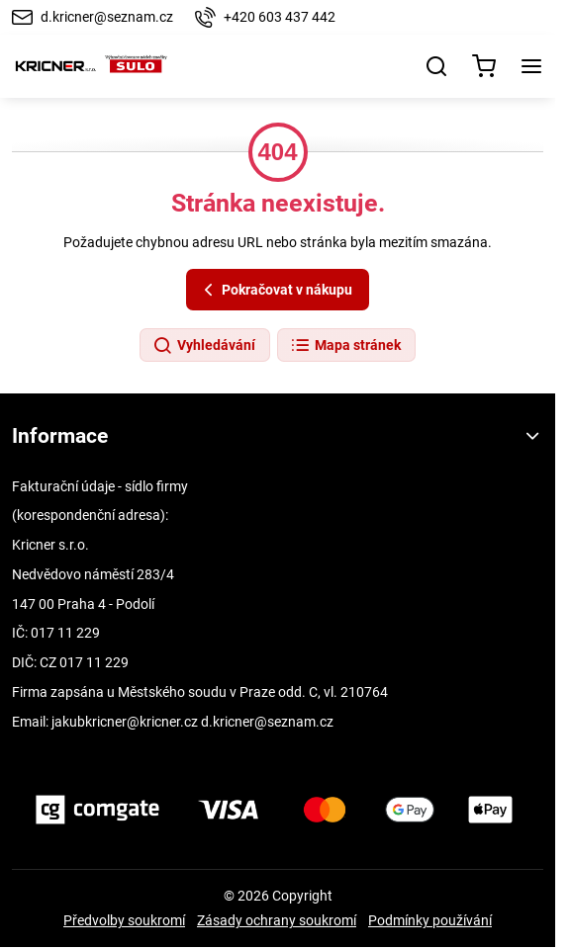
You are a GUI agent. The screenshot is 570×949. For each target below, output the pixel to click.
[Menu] (531, 66)
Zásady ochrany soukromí (276, 920)
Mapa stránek (345, 346)
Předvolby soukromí (124, 920)
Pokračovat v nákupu (275, 290)
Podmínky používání (430, 920)
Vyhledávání (203, 346)
